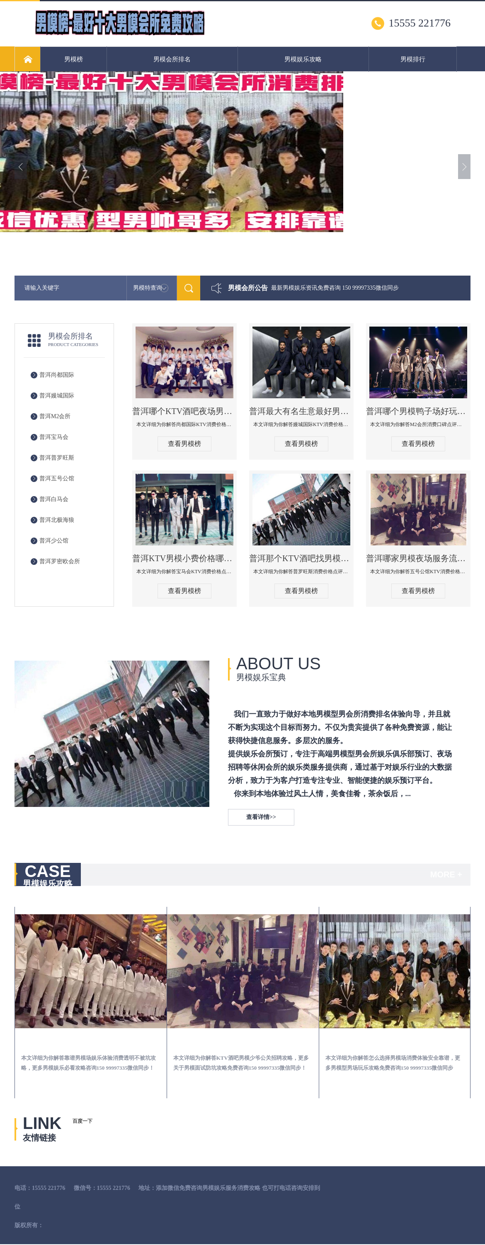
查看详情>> (261, 817)
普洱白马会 (53, 499)
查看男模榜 (184, 443)
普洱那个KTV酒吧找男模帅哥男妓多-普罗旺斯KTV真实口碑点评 (301, 558)
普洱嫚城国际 (56, 395)
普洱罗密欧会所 (59, 561)
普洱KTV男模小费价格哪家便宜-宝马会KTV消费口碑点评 (184, 558)
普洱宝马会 (53, 437)
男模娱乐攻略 (303, 59)
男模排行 (412, 59)
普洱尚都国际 (56, 375)
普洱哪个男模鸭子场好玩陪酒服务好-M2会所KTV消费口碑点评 (418, 411)
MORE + (446, 874)
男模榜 (73, 59)
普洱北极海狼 (56, 520)
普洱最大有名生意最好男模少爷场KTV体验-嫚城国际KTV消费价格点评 (301, 411)
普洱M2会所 (54, 416)
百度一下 (82, 1121)
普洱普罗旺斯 (56, 458)
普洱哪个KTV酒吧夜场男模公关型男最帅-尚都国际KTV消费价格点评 (184, 411)
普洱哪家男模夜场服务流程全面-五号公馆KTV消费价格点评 (418, 558)
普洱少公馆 (53, 541)
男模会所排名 (172, 59)
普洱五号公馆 (56, 478)
